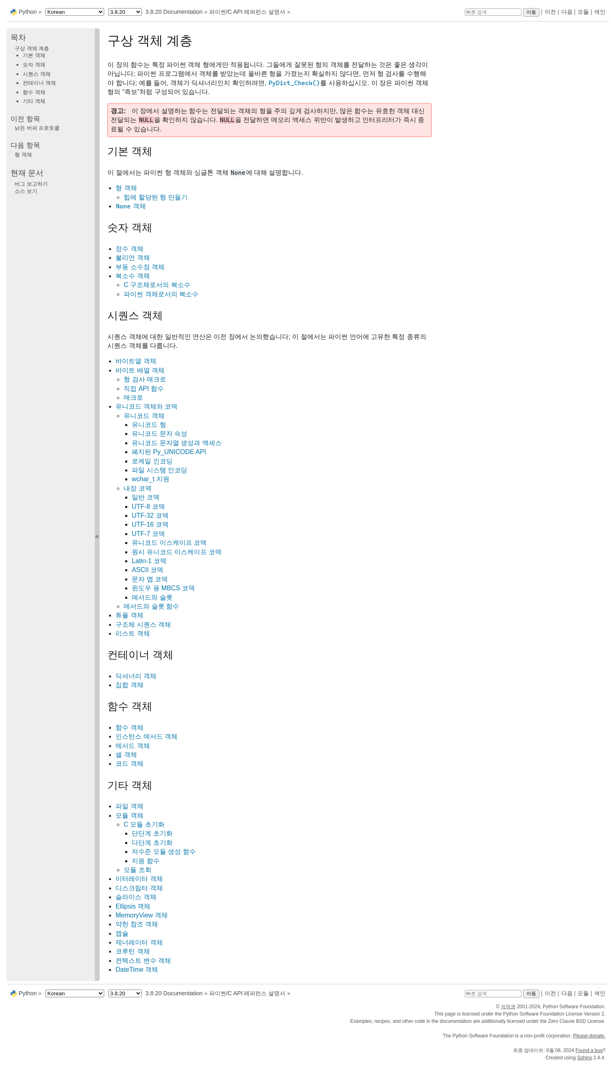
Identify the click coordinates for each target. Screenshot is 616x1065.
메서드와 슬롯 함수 (151, 606)
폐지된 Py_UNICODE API (169, 451)
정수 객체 (129, 248)
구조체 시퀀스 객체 (143, 624)
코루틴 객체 (133, 951)
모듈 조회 (137, 869)
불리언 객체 (133, 257)
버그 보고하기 (31, 184)
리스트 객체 (133, 633)
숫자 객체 (34, 65)
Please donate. (589, 1036)
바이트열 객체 (136, 361)
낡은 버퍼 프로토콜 (37, 128)
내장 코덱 (137, 488)
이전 (550, 12)
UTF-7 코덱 (148, 533)
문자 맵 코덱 (150, 579)
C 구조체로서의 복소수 (157, 284)
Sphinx (584, 1058)
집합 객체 (129, 684)
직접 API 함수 (144, 388)
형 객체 (126, 187)
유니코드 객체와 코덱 (147, 406)
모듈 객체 (129, 815)
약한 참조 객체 (137, 924)
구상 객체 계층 (32, 48)
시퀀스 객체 (37, 74)
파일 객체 (129, 806)
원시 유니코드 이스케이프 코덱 (176, 552)
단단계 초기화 (152, 833)
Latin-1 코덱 (149, 560)
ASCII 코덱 (147, 569)
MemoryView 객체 (142, 915)
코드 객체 (129, 763)
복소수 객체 (133, 275)
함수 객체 (129, 727)
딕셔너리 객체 (136, 676)
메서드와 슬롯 (152, 597)
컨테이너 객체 (39, 83)
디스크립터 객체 (139, 888)
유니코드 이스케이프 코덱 (169, 542)
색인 (599, 12)
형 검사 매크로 (145, 379)
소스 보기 (26, 191)
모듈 (583, 12)
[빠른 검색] (493, 12)
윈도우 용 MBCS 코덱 (163, 588)
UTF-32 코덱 (150, 515)
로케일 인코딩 (152, 461)
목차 (18, 37)
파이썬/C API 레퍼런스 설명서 (247, 12)
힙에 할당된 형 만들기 (155, 197)
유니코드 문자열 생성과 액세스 (176, 442)
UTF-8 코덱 (148, 506)
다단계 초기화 (152, 842)
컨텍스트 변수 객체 (143, 960)
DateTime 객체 (137, 969)
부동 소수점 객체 (140, 267)
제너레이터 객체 (139, 942)
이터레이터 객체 (139, 878)
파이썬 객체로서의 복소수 (161, 294)
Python (28, 12)
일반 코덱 (145, 497)
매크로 (133, 397)
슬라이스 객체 (136, 897)
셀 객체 (126, 754)
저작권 (508, 1006)
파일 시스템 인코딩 (159, 470)
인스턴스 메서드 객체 (147, 736)
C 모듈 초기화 (144, 824)
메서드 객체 (133, 745)
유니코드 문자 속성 (159, 433)
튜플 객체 (129, 615)
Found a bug (589, 1050)
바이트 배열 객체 (140, 370)
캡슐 (122, 933)
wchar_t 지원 (150, 479)
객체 (131, 206)
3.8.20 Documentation (174, 12)
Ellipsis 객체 (133, 906)
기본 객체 (34, 55)
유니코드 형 (149, 424)
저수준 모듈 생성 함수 (163, 851)
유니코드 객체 (144, 415)
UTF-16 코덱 (150, 524)
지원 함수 (145, 860)
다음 (567, 12)
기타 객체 (34, 101)
